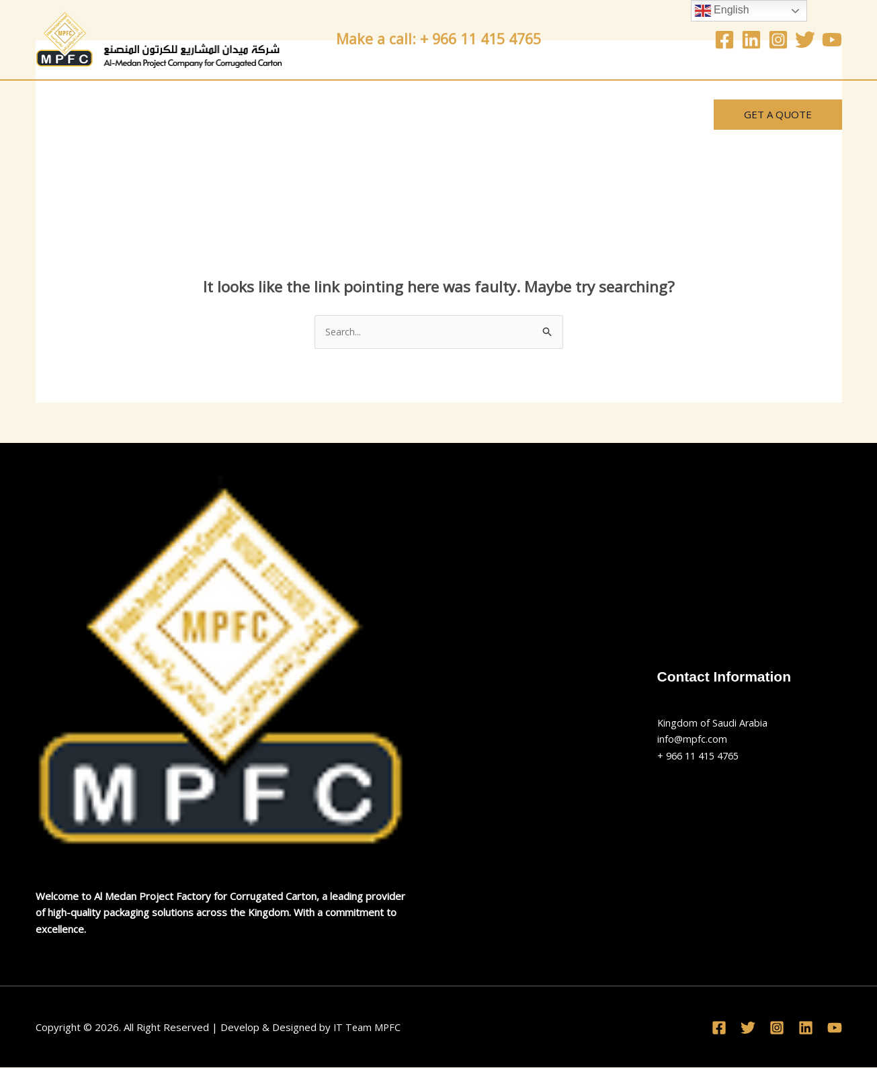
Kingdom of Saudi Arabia (713, 723)
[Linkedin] (751, 40)
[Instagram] (778, 40)
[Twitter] (805, 40)
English (722, 11)
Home (68, 114)
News (392, 114)
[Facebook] (724, 40)
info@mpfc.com (692, 739)
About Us (144, 114)
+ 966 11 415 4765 (702, 756)
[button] (778, 114)
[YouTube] (832, 40)
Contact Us (313, 114)
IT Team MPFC (368, 1027)
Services (226, 114)
